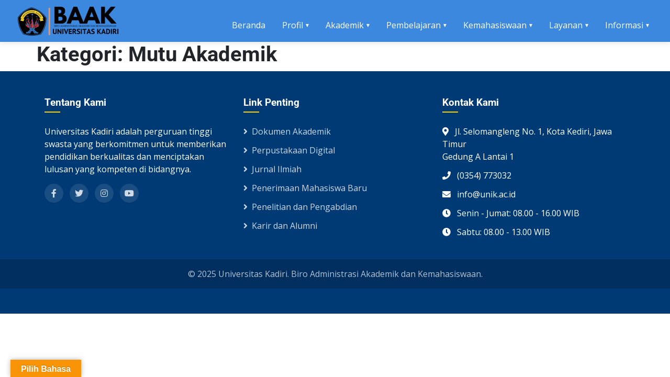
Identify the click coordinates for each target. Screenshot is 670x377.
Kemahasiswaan (495, 25)
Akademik (345, 25)
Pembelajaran (413, 25)
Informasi (624, 25)
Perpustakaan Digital (289, 150)
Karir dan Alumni (280, 225)
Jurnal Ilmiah (272, 169)
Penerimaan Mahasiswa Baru (305, 188)
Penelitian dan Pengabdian (300, 207)
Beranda (248, 25)
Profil (292, 25)
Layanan (566, 25)
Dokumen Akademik (287, 131)
